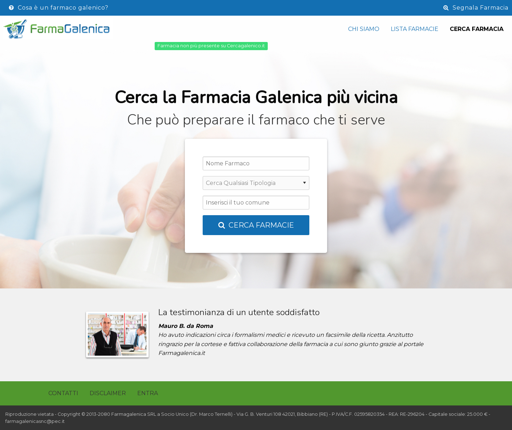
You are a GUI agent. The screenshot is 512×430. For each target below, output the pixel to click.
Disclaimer (108, 393)
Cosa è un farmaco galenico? (58, 7)
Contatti (63, 393)
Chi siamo (363, 29)
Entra (147, 393)
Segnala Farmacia (475, 7)
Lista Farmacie (414, 29)
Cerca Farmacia (476, 29)
